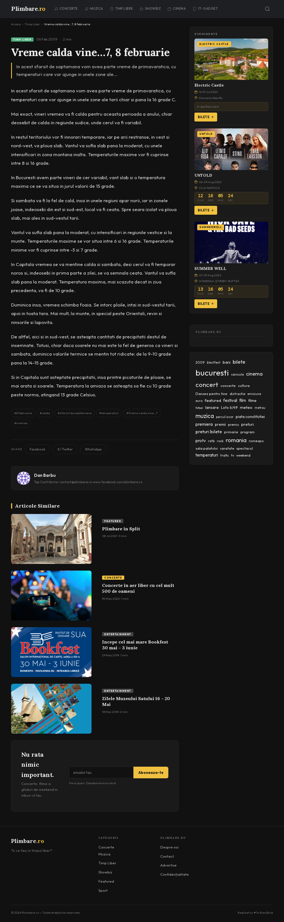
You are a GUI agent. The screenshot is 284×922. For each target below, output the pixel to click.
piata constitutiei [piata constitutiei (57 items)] (250, 416)
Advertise (168, 865)
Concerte (66, 9)
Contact (167, 856)
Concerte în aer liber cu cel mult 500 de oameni (138, 588)
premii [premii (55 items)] (220, 424)
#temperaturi (109, 413)
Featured (112, 521)
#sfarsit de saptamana (75, 413)
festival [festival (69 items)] (230, 400)
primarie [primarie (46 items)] (231, 432)
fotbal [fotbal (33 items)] (199, 408)
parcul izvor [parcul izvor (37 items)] (225, 417)
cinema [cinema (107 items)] (254, 374)
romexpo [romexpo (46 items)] (256, 441)
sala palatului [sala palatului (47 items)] (207, 448)
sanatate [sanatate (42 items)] (227, 448)
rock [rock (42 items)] (220, 441)
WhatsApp (93, 449)
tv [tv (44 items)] (232, 455)
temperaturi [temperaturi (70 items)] (207, 455)
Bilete (206, 117)
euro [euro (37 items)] (199, 401)
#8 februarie (23, 413)
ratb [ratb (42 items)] (211, 441)
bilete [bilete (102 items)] (239, 362)
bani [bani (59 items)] (226, 362)
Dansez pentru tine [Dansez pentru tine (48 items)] (211, 393)
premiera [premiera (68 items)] (204, 424)
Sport (103, 890)
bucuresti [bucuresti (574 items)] (212, 373)
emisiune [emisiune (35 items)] (254, 394)
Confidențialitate (174, 874)
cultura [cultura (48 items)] (244, 385)
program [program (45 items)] (247, 432)
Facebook (37, 449)
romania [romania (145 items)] (236, 440)
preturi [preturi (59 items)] (247, 424)
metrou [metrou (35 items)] (260, 408)
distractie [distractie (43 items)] (237, 394)
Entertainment (117, 634)
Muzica (94, 9)
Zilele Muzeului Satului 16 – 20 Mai (136, 701)
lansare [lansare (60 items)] (212, 407)
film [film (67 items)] (242, 400)
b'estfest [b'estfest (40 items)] (213, 362)
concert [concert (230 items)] (207, 385)
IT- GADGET (205, 9)
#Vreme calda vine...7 (142, 413)
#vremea (20, 423)
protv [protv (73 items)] (201, 440)
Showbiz (150, 9)
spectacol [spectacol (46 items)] (244, 448)
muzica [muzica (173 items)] (205, 416)
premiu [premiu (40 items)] (233, 424)
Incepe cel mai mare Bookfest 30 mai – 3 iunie (135, 645)
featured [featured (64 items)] (213, 400)
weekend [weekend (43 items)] (243, 455)
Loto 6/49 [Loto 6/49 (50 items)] (229, 407)
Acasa (16, 24)
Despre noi (169, 847)
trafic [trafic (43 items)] (224, 455)
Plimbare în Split (121, 528)
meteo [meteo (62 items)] (246, 407)
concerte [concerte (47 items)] (228, 385)
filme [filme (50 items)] (252, 400)
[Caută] (267, 8)
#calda (45, 413)
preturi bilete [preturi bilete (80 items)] (209, 431)
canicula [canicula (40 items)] (237, 374)
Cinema (177, 9)
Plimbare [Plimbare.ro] (28, 8)
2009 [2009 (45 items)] (200, 362)
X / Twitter (65, 449)
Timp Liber (121, 9)
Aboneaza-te (150, 772)
